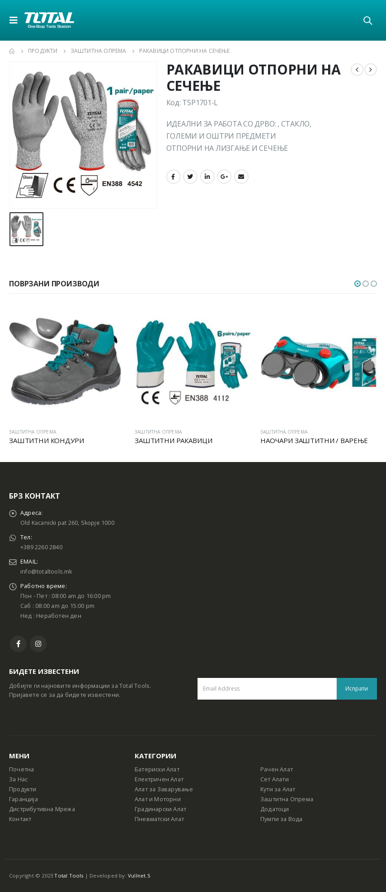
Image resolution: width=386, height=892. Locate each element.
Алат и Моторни (158, 799)
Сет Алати (274, 779)
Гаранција (23, 799)
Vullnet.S (139, 875)
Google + (224, 176)
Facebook (173, 176)
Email (241, 176)
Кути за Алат (277, 789)
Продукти (23, 789)
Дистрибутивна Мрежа (42, 809)
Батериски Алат (157, 769)
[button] (357, 283)
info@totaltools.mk (46, 571)
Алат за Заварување (164, 789)
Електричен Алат (159, 779)
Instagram (38, 643)
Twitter (190, 176)
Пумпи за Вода (281, 819)
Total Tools (68, 875)
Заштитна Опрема (286, 799)
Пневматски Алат (159, 819)
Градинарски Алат (160, 809)
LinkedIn (207, 176)
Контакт (20, 819)
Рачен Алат (276, 769)
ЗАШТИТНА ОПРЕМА (32, 432)
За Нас (18, 779)
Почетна (21, 769)
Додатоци (274, 809)
